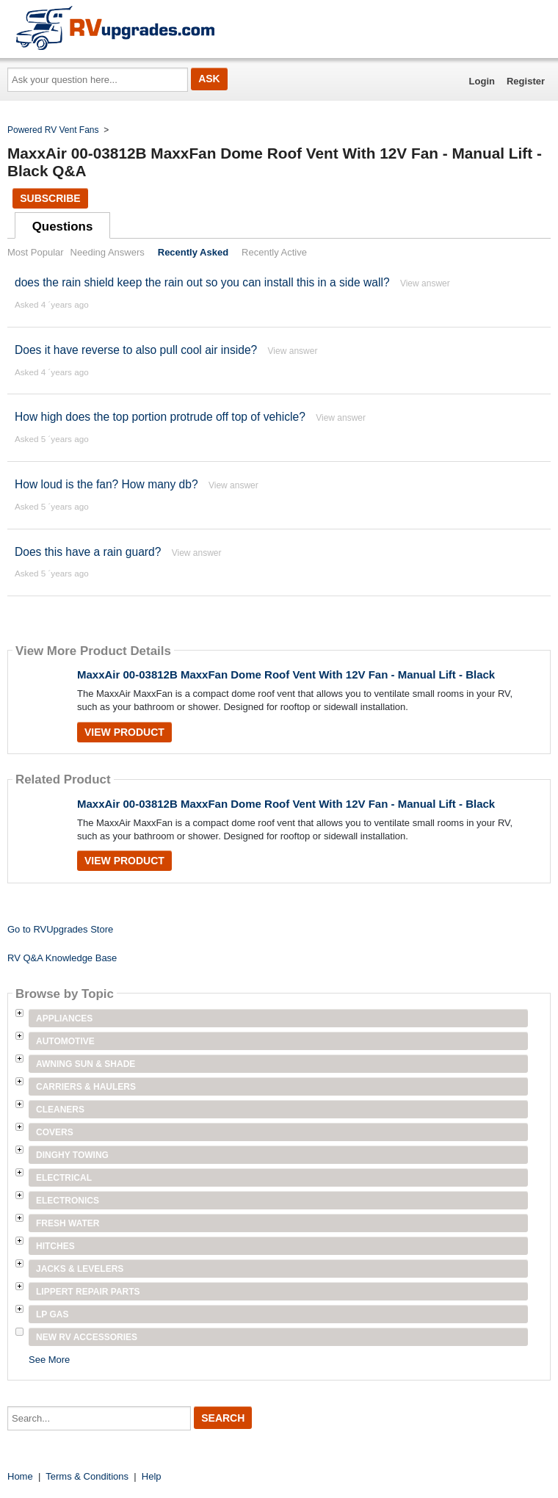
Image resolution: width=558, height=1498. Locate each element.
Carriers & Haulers (86, 1087)
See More (49, 1359)
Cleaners (60, 1109)
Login (482, 81)
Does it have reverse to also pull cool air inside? (136, 350)
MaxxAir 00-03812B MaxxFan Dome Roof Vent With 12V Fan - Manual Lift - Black (286, 674)
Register (526, 81)
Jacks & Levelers (79, 1269)
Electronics (67, 1200)
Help (152, 1476)
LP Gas (52, 1314)
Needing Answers (107, 252)
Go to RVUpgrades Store (60, 929)
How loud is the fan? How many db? (106, 484)
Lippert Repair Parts (88, 1292)
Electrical (64, 1178)
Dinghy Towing (72, 1155)
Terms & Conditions (87, 1476)
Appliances (64, 1018)
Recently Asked (193, 252)
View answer (425, 283)
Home (20, 1476)
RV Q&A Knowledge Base (62, 957)
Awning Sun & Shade (85, 1064)
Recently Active (274, 252)
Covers (54, 1132)
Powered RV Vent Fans (53, 130)
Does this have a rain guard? (88, 552)
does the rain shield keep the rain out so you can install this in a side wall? (202, 282)
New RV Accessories (86, 1337)
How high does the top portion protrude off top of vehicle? (160, 416)
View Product (124, 732)
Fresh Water (67, 1223)
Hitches (55, 1246)
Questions (62, 227)
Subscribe (50, 198)
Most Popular (35, 252)
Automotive (65, 1041)
